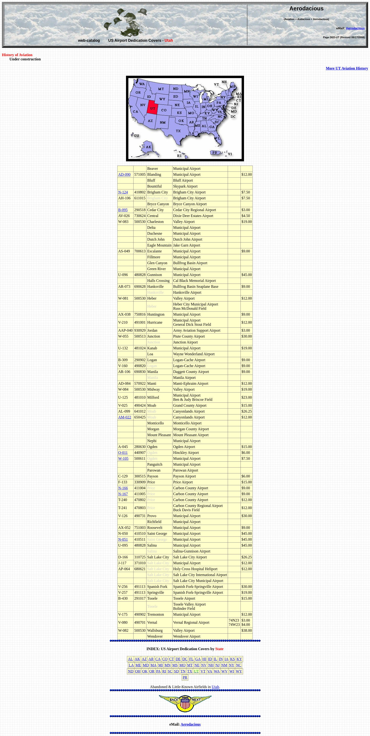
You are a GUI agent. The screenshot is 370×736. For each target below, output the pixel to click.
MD (146, 665)
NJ (217, 665)
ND (130, 671)
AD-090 (124, 174)
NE (196, 665)
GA (198, 659)
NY (231, 665)
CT (171, 659)
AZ (144, 659)
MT (190, 665)
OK (144, 671)
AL (130, 659)
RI (164, 671)
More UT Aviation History (347, 68)
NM (224, 665)
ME (138, 665)
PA (158, 671)
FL (191, 659)
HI (204, 659)
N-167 (123, 494)
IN (221, 659)
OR (152, 671)
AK (137, 659)
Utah (215, 687)
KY (239, 659)
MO (182, 665)
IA (226, 659)
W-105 (123, 458)
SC (170, 671)
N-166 (123, 488)
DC (185, 659)
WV (224, 671)
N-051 (123, 539)
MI (160, 665)
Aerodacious (355, 28)
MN (167, 665)
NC (238, 665)
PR (185, 677)
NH (211, 665)
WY (239, 671)
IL (215, 659)
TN (183, 671)
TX (189, 671)
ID (210, 659)
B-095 (123, 210)
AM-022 (124, 417)
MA (154, 665)
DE (178, 659)
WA (217, 671)
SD (176, 671)
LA (131, 665)
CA (157, 659)
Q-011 (123, 453)
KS (232, 659)
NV (203, 665)
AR (151, 659)
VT (203, 671)
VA (209, 671)
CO (164, 659)
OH (137, 671)
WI (231, 671)
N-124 (123, 192)
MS (175, 665)
